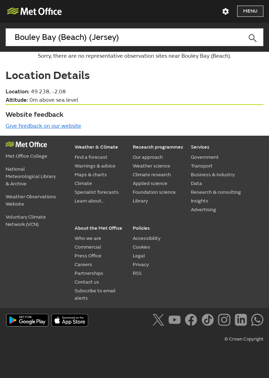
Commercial (88, 247)
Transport (202, 166)
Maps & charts (91, 175)
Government (205, 157)
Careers (83, 265)
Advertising (203, 210)
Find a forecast (91, 157)
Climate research (152, 175)
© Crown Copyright (244, 339)
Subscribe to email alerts (95, 294)
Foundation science (154, 192)
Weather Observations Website (31, 200)
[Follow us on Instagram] (225, 321)
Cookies (141, 247)
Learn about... (90, 201)
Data (196, 183)
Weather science (151, 166)
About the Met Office (98, 228)
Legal (139, 256)
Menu (250, 11)
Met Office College (26, 156)
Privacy (141, 265)
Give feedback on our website (43, 125)
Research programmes (158, 147)
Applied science (150, 183)
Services (200, 147)
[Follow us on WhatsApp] (257, 321)
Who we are (88, 238)
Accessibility (146, 238)
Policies (141, 228)
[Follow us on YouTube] (176, 321)
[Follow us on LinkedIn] (242, 321)
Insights (199, 201)
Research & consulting (216, 192)
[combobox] (124, 37)
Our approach (148, 157)
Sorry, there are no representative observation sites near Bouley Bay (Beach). (134, 55)
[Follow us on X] (159, 321)
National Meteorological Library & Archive (31, 176)
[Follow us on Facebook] (192, 321)
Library (140, 201)
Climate (83, 183)
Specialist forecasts (97, 192)
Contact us (87, 282)
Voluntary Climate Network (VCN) (26, 220)
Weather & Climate (96, 147)
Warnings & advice (95, 166)
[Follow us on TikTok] (208, 321)
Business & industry (213, 175)
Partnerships (89, 273)
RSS (137, 273)
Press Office (88, 256)
